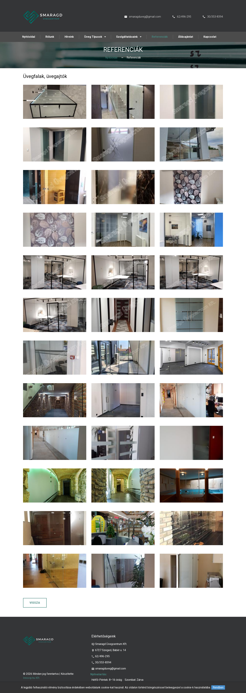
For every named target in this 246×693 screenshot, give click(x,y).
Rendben (218, 687)
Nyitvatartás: (98, 674)
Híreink (69, 36)
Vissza (35, 602)
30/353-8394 (215, 16)
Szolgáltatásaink (127, 36)
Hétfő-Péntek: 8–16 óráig (106, 679)
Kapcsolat (209, 36)
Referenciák (160, 36)
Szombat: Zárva (134, 679)
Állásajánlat (185, 36)
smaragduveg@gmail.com (145, 16)
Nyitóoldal (28, 36)
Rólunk (49, 36)
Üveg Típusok (93, 36)
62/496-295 (184, 16)
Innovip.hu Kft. (31, 678)
